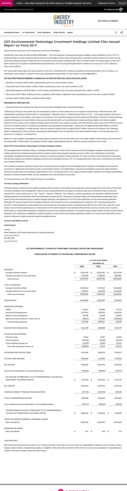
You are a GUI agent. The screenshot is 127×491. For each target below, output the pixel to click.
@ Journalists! (28, 32)
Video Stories (59, 32)
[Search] (116, 32)
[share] (121, 32)
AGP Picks (6, 3)
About (70, 32)
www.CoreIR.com (10, 241)
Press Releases (44, 32)
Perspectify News (12, 32)
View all (122, 3)
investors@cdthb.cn (11, 235)
